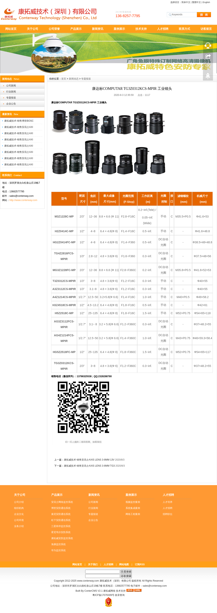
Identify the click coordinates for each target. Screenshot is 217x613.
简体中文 (185, 2)
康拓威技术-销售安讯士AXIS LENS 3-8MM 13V (89, 459)
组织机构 (19, 508)
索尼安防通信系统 (61, 514)
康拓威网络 (109, 590)
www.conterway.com (88, 580)
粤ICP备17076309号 (103, 595)
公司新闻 (11, 85)
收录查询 (120, 595)
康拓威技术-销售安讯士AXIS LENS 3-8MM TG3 (89, 465)
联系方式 (184, 28)
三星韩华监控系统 (61, 526)
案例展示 (119, 28)
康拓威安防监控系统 (62, 538)
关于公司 (32, 28)
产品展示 (76, 28)
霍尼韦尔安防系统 (61, 532)
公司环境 (19, 520)
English (206, 2)
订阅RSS (140, 564)
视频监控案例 (133, 502)
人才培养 (167, 502)
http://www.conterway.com (23, 200)
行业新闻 (11, 91)
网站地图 (124, 564)
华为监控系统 (58, 550)
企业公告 (11, 103)
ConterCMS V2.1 (93, 590)
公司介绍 (19, 502)
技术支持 (141, 28)
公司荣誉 (54, 28)
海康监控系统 (58, 544)
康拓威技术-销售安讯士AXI (18, 127)
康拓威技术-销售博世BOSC (19, 120)
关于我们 (93, 564)
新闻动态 (74, 78)
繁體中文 (196, 2)
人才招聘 (162, 28)
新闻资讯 (97, 28)
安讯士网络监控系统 (62, 502)
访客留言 (206, 28)
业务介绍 (19, 526)
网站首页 (10, 28)
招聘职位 (167, 514)
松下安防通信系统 (61, 520)
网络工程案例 (133, 514)
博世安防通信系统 (61, 508)
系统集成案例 (133, 508)
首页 (63, 78)
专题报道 (11, 97)
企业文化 (19, 514)
